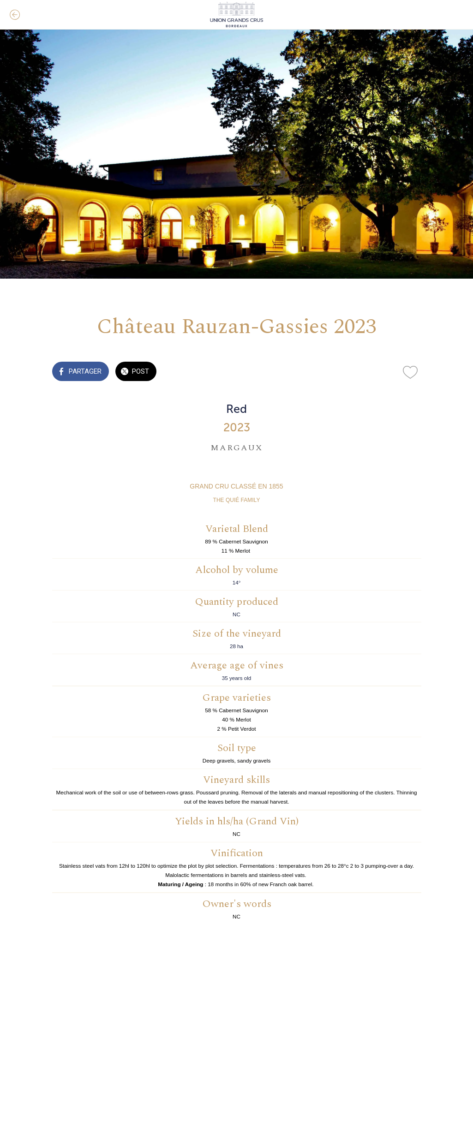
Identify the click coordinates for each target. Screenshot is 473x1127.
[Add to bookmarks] (410, 372)
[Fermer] (14, 14)
